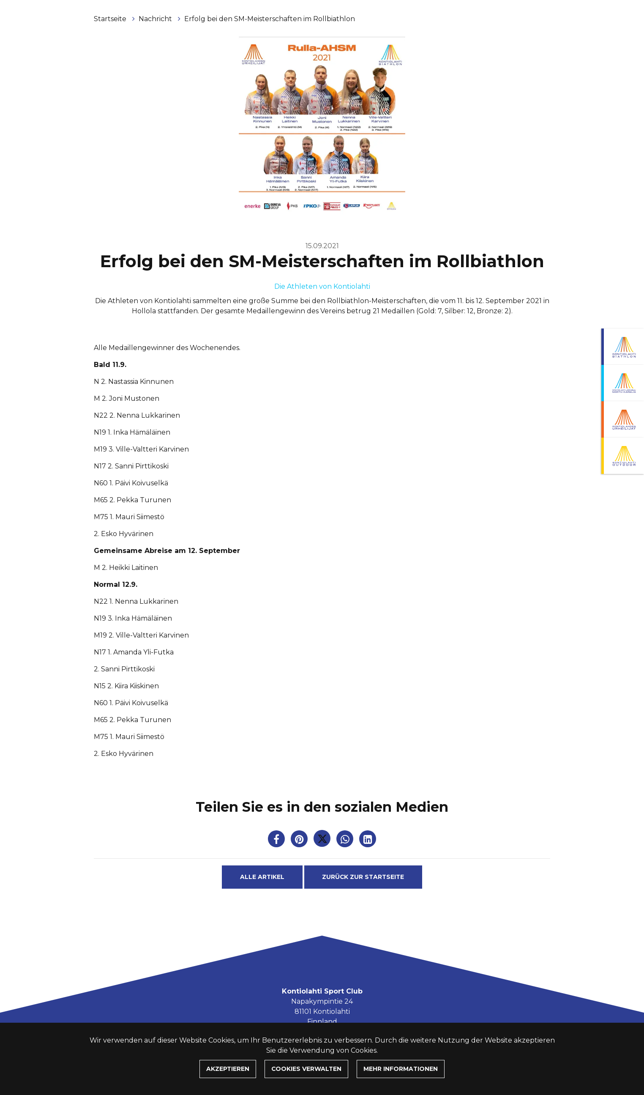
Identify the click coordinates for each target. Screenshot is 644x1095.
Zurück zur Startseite (363, 876)
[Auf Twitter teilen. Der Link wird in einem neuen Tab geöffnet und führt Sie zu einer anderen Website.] (322, 841)
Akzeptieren (227, 1068)
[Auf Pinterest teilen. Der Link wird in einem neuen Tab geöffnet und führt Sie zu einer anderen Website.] (300, 841)
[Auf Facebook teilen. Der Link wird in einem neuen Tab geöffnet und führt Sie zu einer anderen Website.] (277, 841)
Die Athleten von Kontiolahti (322, 286)
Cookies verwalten (306, 1068)
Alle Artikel (262, 876)
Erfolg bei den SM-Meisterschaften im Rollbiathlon (269, 19)
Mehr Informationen (400, 1068)
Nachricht (156, 19)
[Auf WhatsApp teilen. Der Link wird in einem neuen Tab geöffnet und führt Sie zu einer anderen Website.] (345, 841)
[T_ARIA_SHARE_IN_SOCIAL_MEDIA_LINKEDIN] (367, 841)
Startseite (111, 19)
